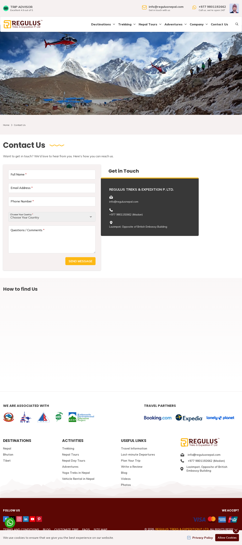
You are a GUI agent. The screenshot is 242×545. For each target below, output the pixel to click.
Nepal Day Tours (73, 460)
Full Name (19, 174)
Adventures (70, 466)
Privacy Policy (200, 538)
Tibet (7, 460)
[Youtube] (32, 519)
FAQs (86, 529)
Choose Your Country (21, 214)
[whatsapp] (10, 523)
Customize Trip (66, 529)
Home (6, 125)
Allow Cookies (227, 537)
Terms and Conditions (21, 529)
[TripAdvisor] (18, 8)
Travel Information (134, 448)
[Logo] (209, 442)
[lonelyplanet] (220, 418)
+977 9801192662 (212, 6)
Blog (124, 473)
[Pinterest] (39, 519)
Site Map (100, 529)
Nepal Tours (70, 454)
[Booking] (158, 418)
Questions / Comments (27, 230)
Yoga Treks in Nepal (76, 473)
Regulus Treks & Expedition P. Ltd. (182, 529)
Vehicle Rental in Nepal (78, 479)
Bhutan (8, 454)
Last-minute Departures (138, 454)
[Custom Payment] (181, 520)
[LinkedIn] (26, 519)
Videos (126, 479)
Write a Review (131, 466)
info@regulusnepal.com (166, 6)
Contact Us (219, 24)
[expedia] (189, 418)
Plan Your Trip (130, 460)
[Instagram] (19, 519)
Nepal (7, 448)
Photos (126, 485)
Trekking (68, 448)
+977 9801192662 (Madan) (126, 214)
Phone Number (22, 201)
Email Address (22, 188)
